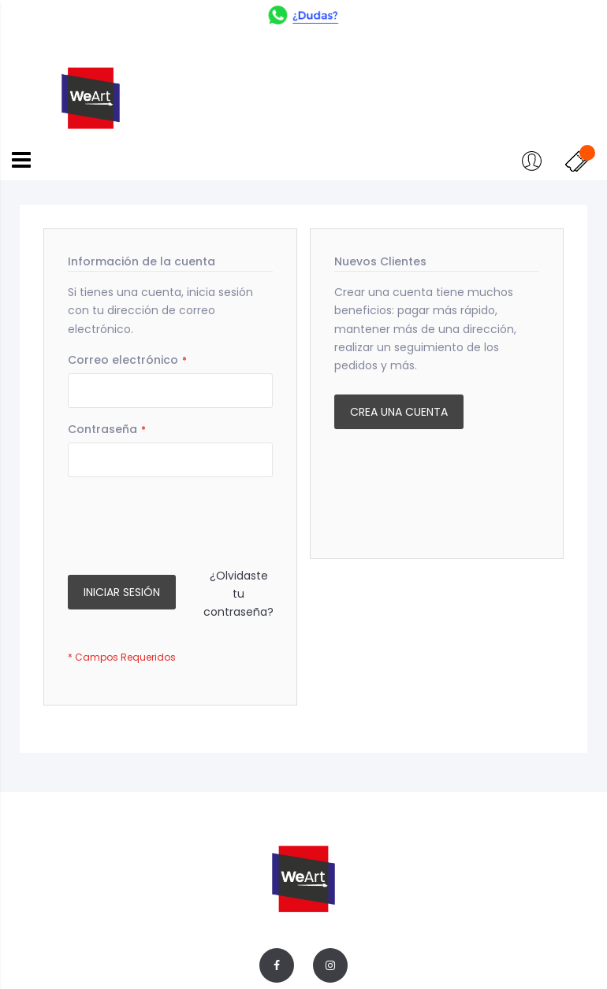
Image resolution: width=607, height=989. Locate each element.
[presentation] (187, 523)
